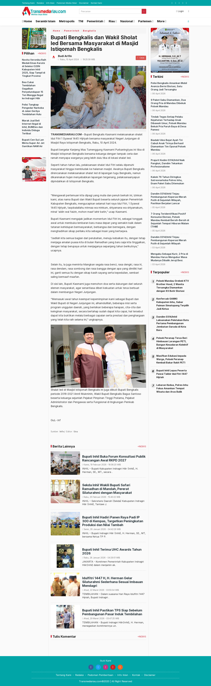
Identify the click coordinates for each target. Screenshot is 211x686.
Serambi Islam (45, 21)
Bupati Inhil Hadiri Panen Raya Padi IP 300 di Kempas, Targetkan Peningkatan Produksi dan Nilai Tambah (112, 521)
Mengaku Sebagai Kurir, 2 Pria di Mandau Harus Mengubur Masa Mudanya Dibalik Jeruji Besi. (169, 257)
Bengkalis (89, 30)
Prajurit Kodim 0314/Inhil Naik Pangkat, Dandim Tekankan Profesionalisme (168, 163)
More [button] (161, 21)
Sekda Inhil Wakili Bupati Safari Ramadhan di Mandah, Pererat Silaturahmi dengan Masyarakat (107, 489)
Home (27, 21)
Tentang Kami (28, 3)
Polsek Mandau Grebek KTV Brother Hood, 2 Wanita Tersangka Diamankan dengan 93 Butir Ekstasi (172, 285)
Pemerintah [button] (95, 21)
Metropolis (67, 21)
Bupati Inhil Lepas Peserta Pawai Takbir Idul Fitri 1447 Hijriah (171, 374)
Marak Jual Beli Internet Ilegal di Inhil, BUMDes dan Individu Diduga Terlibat (32, 127)
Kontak (136, 675)
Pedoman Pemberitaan (100, 675)
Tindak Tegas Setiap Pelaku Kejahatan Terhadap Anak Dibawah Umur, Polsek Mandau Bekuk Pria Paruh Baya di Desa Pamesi (168, 123)
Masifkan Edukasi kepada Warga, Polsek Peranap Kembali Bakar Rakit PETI (171, 359)
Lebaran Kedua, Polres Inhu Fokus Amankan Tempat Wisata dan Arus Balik (172, 388)
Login (180, 11)
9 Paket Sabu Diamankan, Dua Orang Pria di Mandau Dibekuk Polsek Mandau (168, 103)
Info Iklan (50, 3)
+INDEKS (42, 53)
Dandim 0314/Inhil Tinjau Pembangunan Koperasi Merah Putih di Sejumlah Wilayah (168, 240)
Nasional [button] (126, 21)
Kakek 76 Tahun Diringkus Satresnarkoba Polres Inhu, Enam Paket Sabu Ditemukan (167, 180)
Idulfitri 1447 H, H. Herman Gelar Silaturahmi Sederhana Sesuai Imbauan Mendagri (112, 582)
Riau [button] (112, 21)
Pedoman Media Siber (67, 3)
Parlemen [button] (145, 21)
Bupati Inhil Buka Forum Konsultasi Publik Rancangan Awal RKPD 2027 (114, 458)
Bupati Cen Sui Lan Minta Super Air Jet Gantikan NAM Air (33, 143)
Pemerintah (71, 30)
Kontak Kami (96, 3)
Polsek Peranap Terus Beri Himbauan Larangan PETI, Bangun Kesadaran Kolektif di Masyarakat (172, 343)
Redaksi (40, 3)
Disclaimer (84, 3)
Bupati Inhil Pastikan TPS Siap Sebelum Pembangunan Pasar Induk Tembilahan (112, 612)
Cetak (140, 58)
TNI (80, 21)
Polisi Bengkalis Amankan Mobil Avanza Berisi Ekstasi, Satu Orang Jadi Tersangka (169, 86)
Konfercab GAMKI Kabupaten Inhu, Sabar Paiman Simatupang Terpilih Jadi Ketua (172, 303)
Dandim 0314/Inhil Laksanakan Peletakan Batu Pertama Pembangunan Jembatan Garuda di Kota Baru (172, 323)
